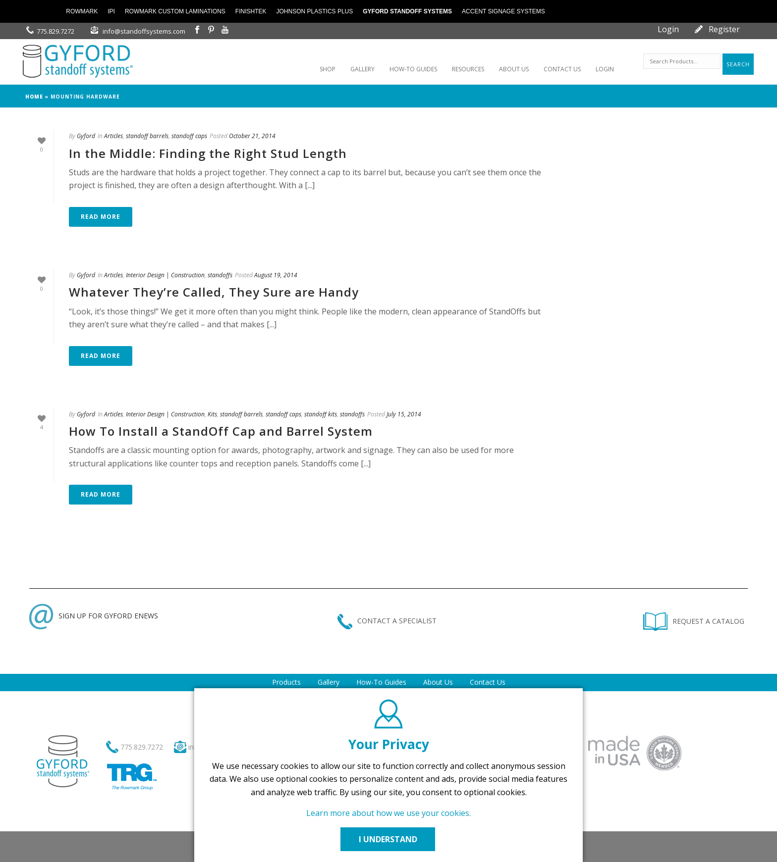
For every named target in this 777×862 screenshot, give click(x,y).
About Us (438, 682)
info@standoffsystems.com (144, 31)
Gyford (86, 136)
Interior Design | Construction (165, 275)
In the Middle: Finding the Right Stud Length (208, 153)
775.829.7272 (55, 31)
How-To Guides (381, 682)
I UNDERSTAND (388, 839)
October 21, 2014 (252, 136)
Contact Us (487, 682)
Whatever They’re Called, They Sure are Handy (214, 292)
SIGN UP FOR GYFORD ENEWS (93, 615)
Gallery (328, 682)
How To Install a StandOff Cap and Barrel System (221, 431)
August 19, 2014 (275, 275)
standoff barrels (147, 136)
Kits (212, 414)
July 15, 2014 (404, 414)
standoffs (220, 275)
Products (286, 682)
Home (34, 96)
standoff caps (189, 136)
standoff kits (320, 414)
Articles (113, 136)
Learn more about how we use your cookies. (388, 813)
